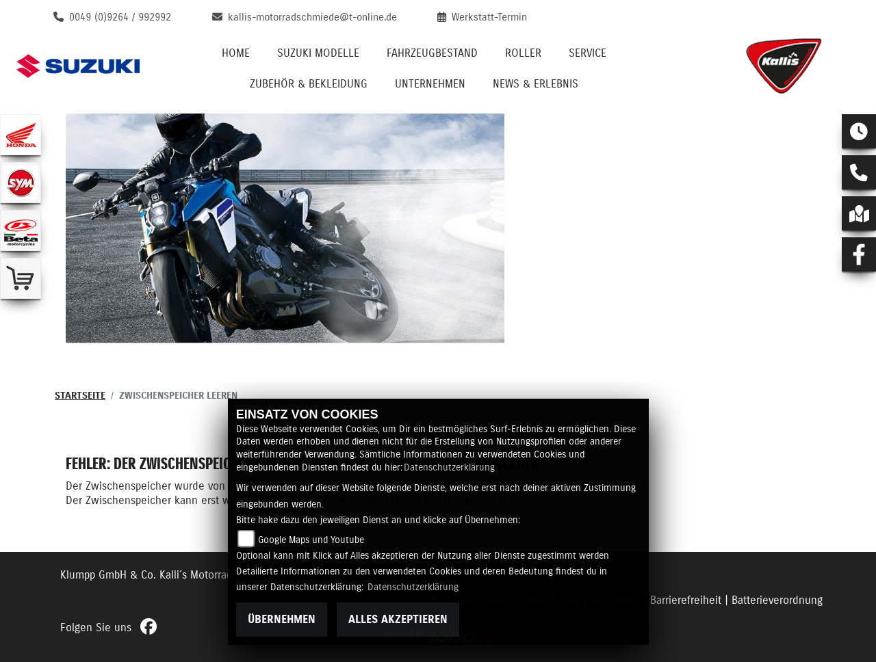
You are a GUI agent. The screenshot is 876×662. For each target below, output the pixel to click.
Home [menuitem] (236, 53)
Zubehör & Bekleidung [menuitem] (309, 84)
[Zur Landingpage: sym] (20, 182)
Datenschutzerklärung (449, 468)
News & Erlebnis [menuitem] (535, 84)
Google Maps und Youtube (311, 540)
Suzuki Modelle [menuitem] (318, 53)
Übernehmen (281, 619)
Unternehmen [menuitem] (430, 84)
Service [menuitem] (587, 53)
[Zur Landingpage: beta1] (20, 230)
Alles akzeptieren (398, 619)
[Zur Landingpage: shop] (20, 278)
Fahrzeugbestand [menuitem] (432, 53)
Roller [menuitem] (523, 53)
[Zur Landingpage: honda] (20, 134)
